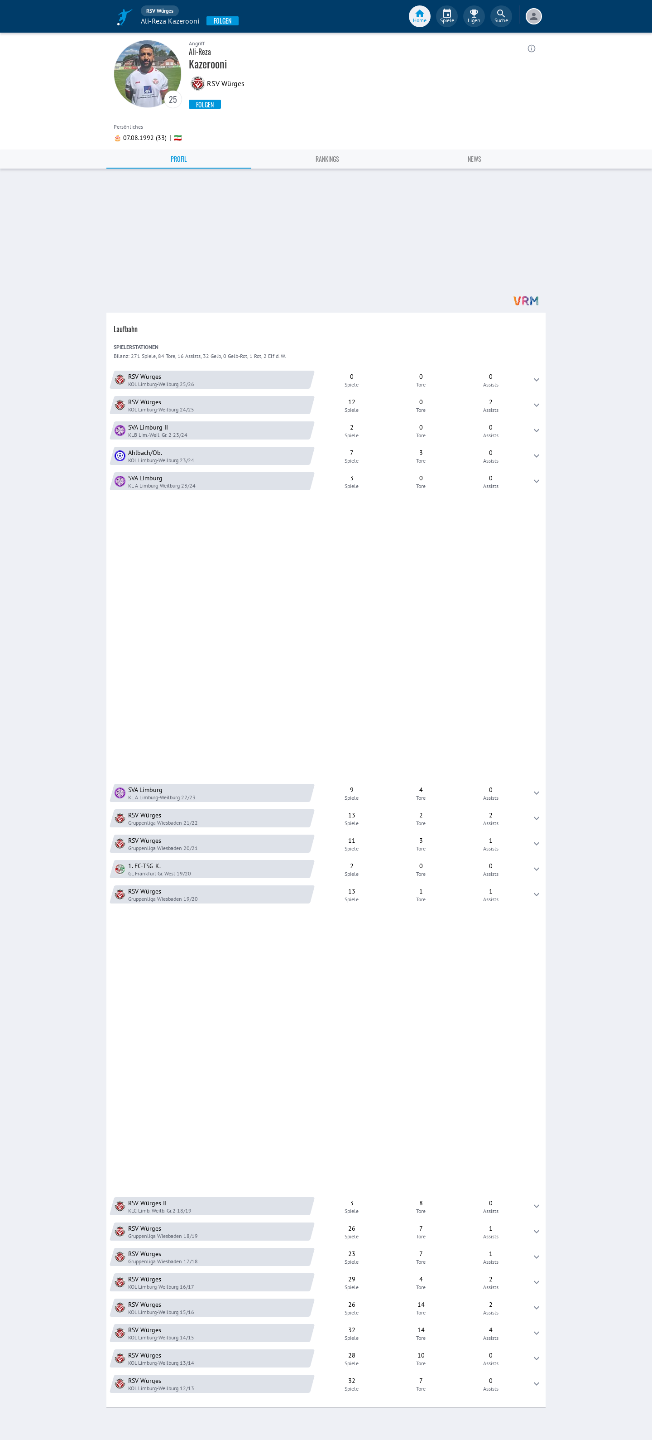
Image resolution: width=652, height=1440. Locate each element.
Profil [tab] (179, 159)
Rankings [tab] (327, 159)
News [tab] (474, 159)
